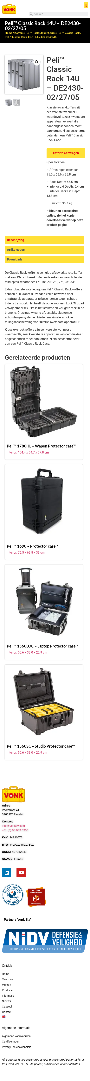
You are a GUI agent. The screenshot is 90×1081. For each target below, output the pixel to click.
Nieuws (6, 1001)
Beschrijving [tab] (15, 240)
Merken (6, 984)
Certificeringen (10, 1041)
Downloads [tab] (14, 259)
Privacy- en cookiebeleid (16, 1047)
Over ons (7, 979)
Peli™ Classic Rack (69, 32)
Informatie (8, 995)
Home (8, 32)
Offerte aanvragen (66, 153)
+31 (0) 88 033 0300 (15, 830)
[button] (86, 5)
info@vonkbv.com (13, 826)
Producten (8, 990)
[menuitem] (45, 1017)
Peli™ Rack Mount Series (40, 32)
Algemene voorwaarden (16, 1036)
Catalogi (7, 1006)
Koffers (18, 32)
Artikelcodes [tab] (16, 250)
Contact (6, 1012)
